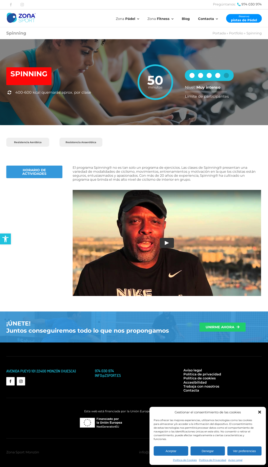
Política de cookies (199, 378)
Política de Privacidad (212, 460)
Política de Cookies (185, 460)
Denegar (208, 451)
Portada (219, 33)
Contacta (191, 390)
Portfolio (236, 33)
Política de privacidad (202, 374)
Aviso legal (192, 370)
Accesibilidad (195, 382)
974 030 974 (251, 4)
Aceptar (171, 451)
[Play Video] (165, 243)
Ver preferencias (244, 451)
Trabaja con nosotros (201, 386)
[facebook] (10, 4)
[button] (5, 239)
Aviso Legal (235, 460)
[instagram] (22, 4)
